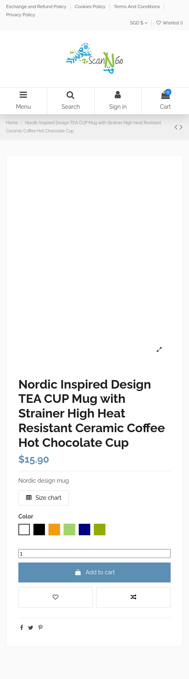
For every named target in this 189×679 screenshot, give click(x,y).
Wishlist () (169, 23)
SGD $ (138, 23)
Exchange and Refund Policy (36, 6)
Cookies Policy (91, 6)
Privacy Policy (20, 15)
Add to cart (94, 572)
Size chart (44, 497)
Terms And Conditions (137, 6)
